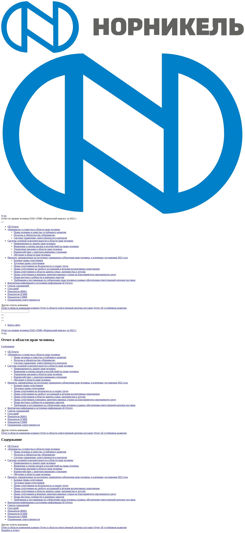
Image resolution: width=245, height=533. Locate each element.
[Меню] (2, 222)
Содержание (7, 346)
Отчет (20, 308)
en (5, 215)
